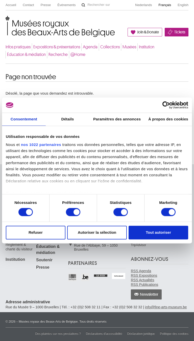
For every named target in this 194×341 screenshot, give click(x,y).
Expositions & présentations (56, 47)
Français (165, 5)
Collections (110, 47)
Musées (129, 47)
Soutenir (44, 260)
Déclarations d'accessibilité (104, 333)
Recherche (58, 54)
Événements (66, 5)
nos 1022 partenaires (41, 144)
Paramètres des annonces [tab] (117, 119)
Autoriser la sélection (97, 232)
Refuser (36, 232)
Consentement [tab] (24, 119)
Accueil (11, 5)
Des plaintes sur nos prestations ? (58, 333)
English (183, 5)
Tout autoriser (158, 232)
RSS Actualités (142, 280)
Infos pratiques (18, 47)
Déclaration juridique (141, 333)
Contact (28, 5)
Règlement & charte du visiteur (19, 247)
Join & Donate (148, 32)
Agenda (90, 47)
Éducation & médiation (26, 54)
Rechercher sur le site (83, 5)
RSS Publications (144, 285)
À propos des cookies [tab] (168, 119)
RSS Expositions (144, 275)
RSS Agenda (141, 271)
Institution (146, 47)
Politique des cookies (174, 333)
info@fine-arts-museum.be (166, 307)
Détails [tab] (67, 119)
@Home (77, 54)
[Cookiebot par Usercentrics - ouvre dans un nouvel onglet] (166, 105)
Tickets (179, 32)
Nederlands (143, 5)
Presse (46, 5)
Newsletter (149, 294)
